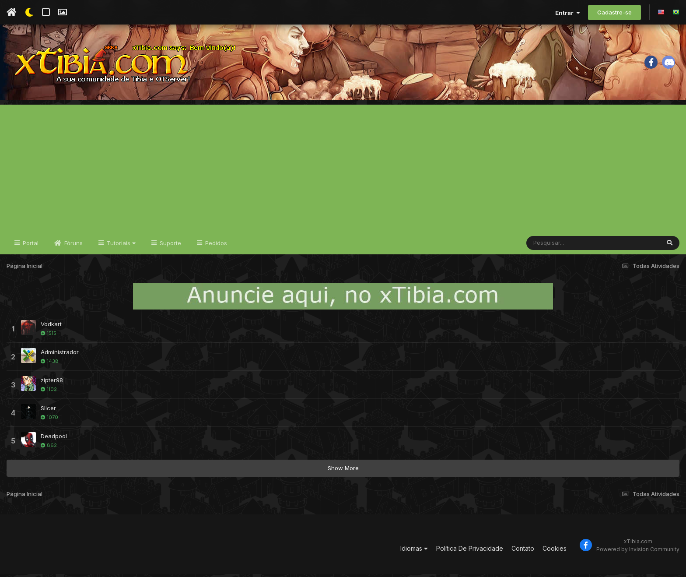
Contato (522, 551)
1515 (48, 336)
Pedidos (215, 246)
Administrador (60, 355)
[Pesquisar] (560, 246)
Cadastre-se (614, 12)
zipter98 (52, 383)
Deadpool (54, 439)
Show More (343, 471)
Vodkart (51, 327)
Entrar (567, 12)
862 (49, 448)
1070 (49, 420)
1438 (50, 364)
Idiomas (414, 551)
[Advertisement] (343, 169)
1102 (49, 392)
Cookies (554, 551)
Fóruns (73, 246)
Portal (29, 246)
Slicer (48, 411)
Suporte (169, 246)
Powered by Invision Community (637, 552)
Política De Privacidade (469, 551)
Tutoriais (120, 246)
